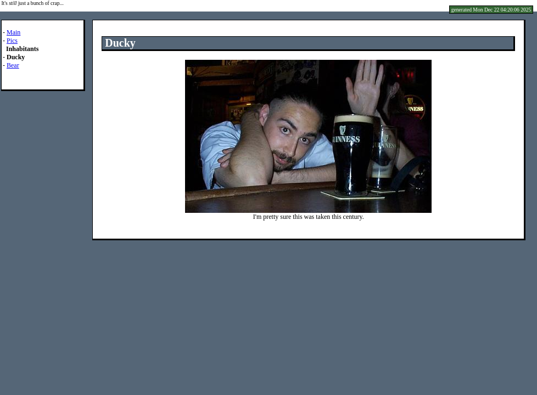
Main (13, 32)
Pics (12, 40)
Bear (13, 65)
